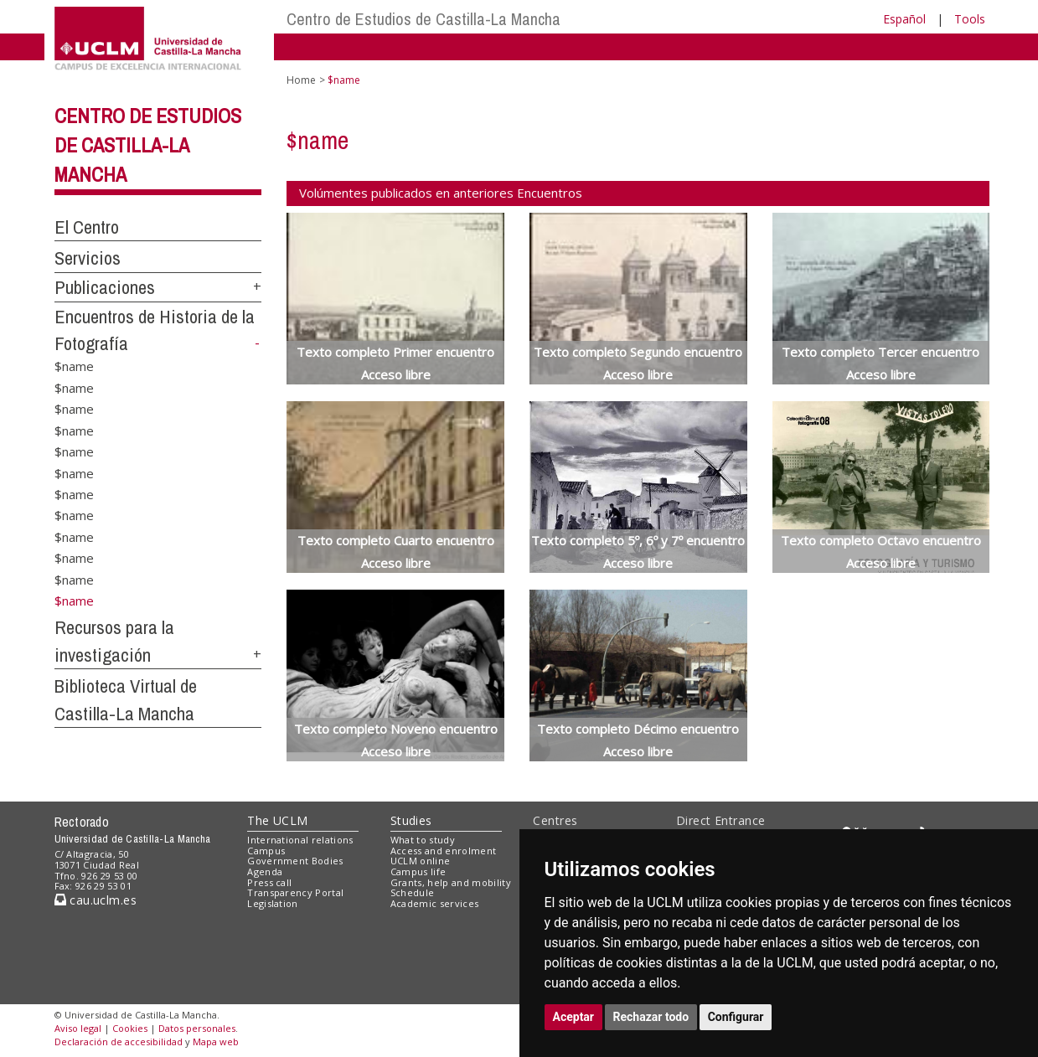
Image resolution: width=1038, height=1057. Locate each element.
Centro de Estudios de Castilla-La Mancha (423, 19)
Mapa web (216, 1041)
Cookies (129, 1028)
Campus (266, 850)
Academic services (434, 903)
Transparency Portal (295, 892)
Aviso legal (77, 1028)
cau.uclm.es (95, 900)
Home (301, 80)
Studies (411, 820)
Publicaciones (104, 287)
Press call (269, 882)
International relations (300, 839)
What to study (422, 839)
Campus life (418, 871)
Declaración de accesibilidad (118, 1041)
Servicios (87, 258)
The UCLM (277, 820)
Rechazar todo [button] (651, 1016)
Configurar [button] (736, 1016)
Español (904, 19)
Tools (969, 19)
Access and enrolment (443, 850)
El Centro (86, 227)
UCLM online (420, 860)
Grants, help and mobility (450, 882)
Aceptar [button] (574, 1016)
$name (74, 366)
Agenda (264, 871)
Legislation (272, 903)
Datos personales (196, 1028)
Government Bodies (295, 860)
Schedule (412, 892)
